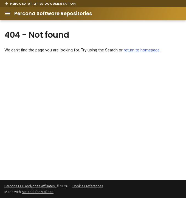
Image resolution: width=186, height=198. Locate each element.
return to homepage (142, 50)
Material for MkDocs (37, 192)
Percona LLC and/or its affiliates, (30, 186)
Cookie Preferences (87, 186)
